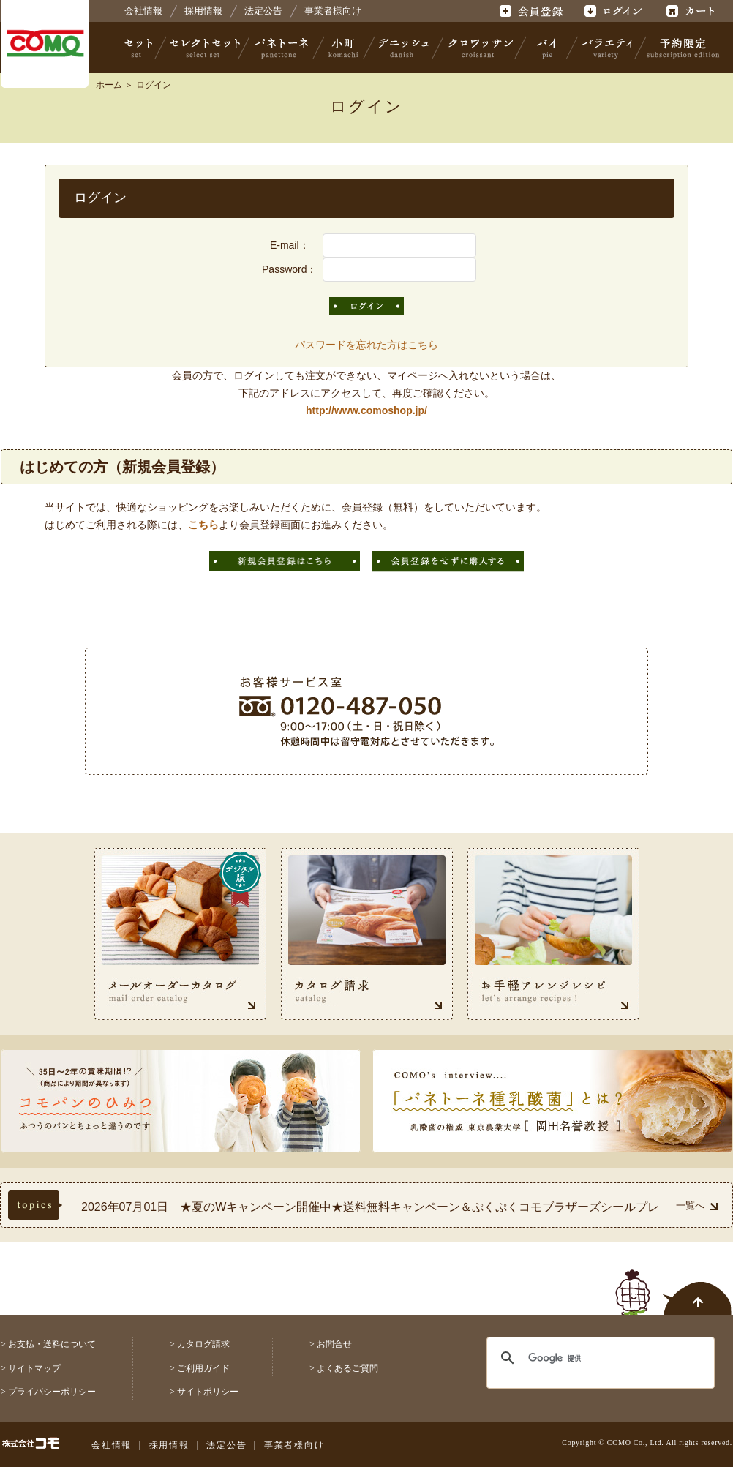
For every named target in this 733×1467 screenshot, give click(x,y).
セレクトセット (203, 47)
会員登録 (533, 11)
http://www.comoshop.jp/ (366, 410)
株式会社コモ (45, 44)
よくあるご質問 (347, 1368)
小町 (343, 47)
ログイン (613, 11)
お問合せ (334, 1344)
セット (140, 47)
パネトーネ (281, 47)
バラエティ (606, 47)
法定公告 (263, 10)
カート (692, 11)
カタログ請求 (203, 1344)
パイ (546, 47)
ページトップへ (673, 1284)
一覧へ (697, 1205)
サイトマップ (34, 1368)
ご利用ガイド (203, 1368)
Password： (289, 269)
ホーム (109, 85)
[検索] (591, 1358)
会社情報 (143, 10)
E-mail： (289, 245)
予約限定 (680, 47)
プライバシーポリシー (52, 1392)
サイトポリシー (207, 1392)
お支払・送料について (52, 1344)
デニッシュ (404, 47)
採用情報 (203, 10)
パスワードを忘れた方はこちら (366, 344)
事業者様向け (332, 10)
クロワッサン (480, 47)
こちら (203, 524)
